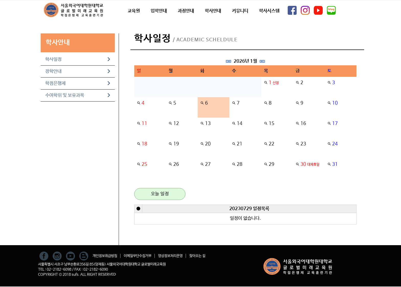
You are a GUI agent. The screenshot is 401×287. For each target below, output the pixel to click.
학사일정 (77, 59)
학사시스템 (269, 11)
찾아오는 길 (197, 256)
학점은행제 (77, 83)
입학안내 (159, 11)
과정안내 (186, 11)
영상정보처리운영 (170, 256)
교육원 (134, 11)
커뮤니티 (240, 11)
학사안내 (213, 11)
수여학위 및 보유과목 (77, 95)
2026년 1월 (245, 61)
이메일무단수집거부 (137, 256)
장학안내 (77, 71)
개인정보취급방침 (105, 256)
